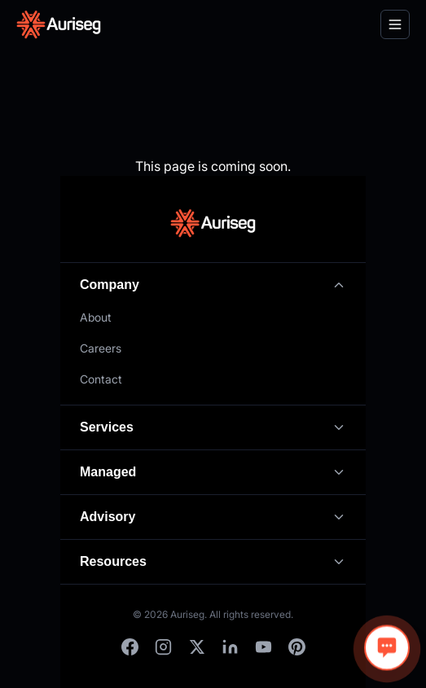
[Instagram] (163, 646)
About (96, 317)
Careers (100, 348)
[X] (196, 646)
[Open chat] (387, 648)
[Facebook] (129, 646)
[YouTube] (263, 646)
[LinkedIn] (230, 646)
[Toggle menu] (395, 24)
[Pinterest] (296, 646)
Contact (101, 379)
